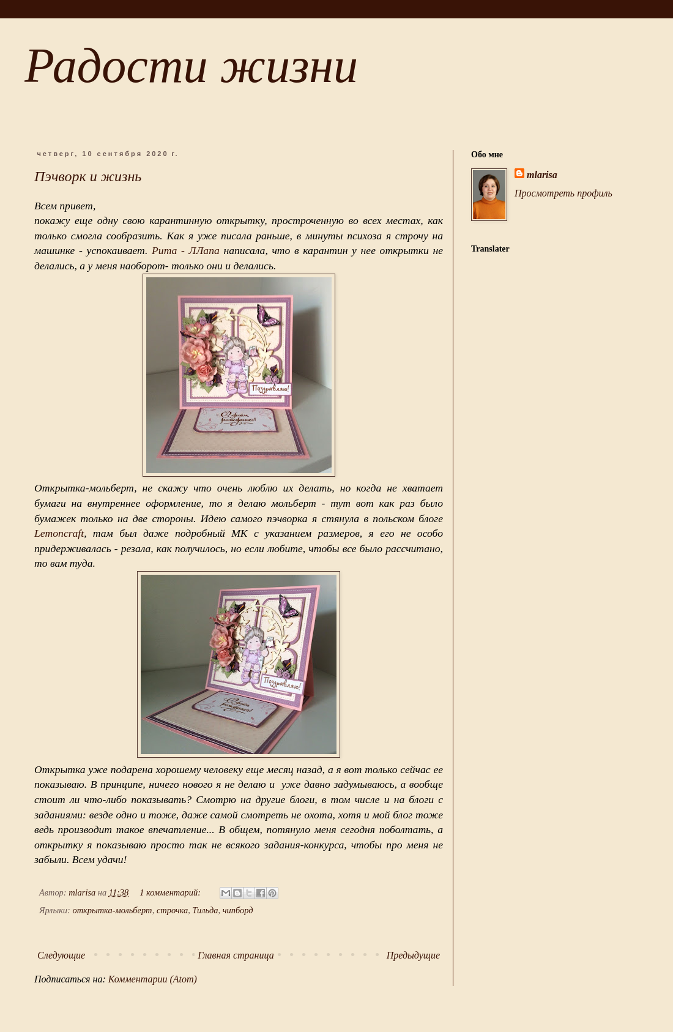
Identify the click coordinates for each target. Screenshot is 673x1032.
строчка (172, 910)
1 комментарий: (171, 892)
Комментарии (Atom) (152, 979)
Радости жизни (191, 65)
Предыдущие (413, 955)
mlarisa (542, 175)
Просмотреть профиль (563, 193)
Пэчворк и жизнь (87, 176)
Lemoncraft (59, 533)
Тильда (205, 910)
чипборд (238, 910)
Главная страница (236, 955)
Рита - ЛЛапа (186, 250)
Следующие (61, 955)
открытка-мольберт (112, 910)
